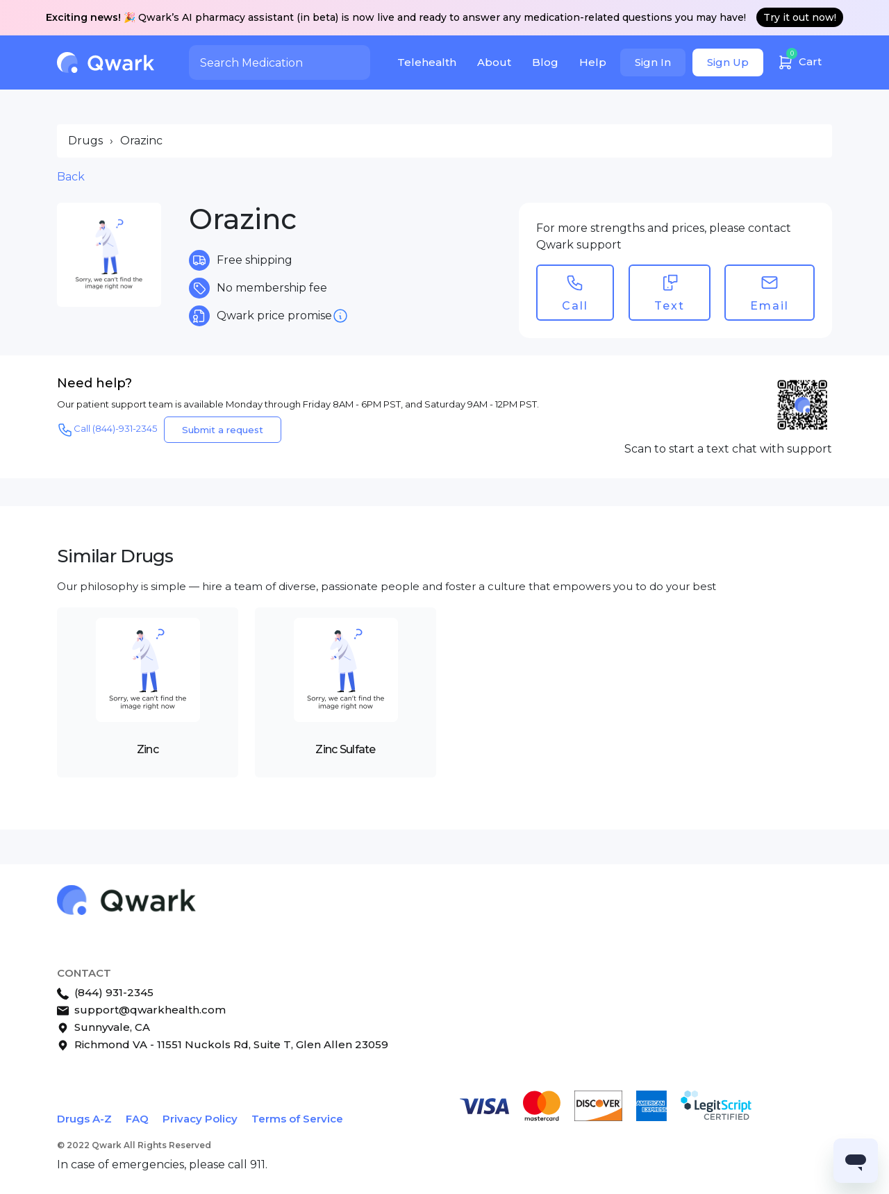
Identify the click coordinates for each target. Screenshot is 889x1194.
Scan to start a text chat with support (728, 448)
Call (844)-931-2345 (107, 429)
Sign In (653, 62)
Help (592, 62)
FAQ (137, 1118)
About (494, 62)
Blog (545, 62)
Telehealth (426, 62)
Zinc (147, 749)
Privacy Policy (200, 1118)
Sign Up (728, 62)
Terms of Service (297, 1118)
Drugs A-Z (84, 1118)
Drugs (85, 140)
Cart (799, 60)
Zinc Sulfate (345, 749)
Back (71, 176)
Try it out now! (799, 17)
